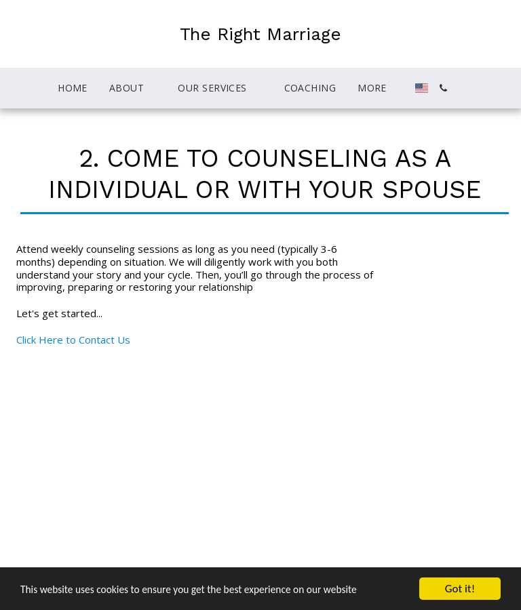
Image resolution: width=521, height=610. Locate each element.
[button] (100, 88)
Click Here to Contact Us (73, 339)
